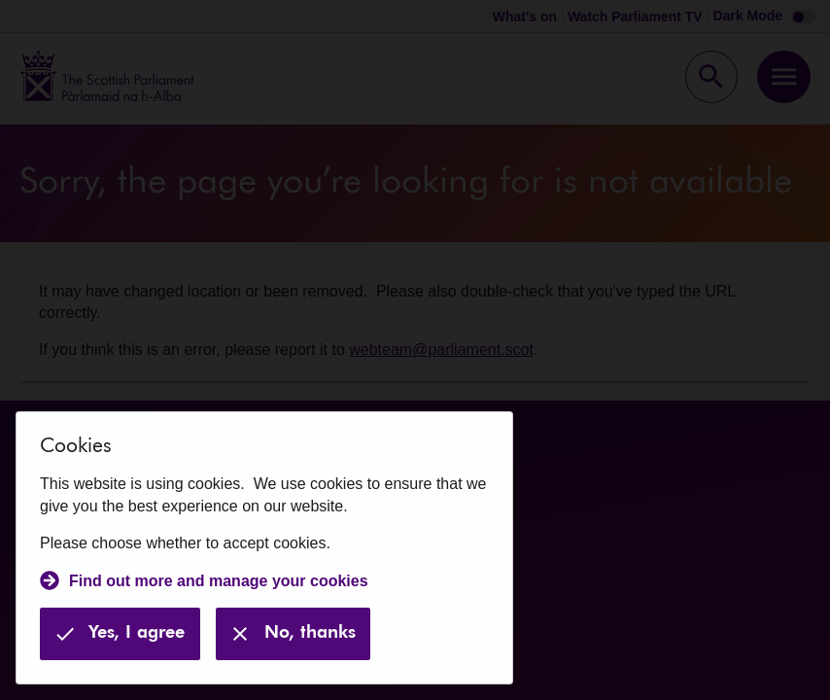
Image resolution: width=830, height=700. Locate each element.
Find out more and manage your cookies (218, 581)
